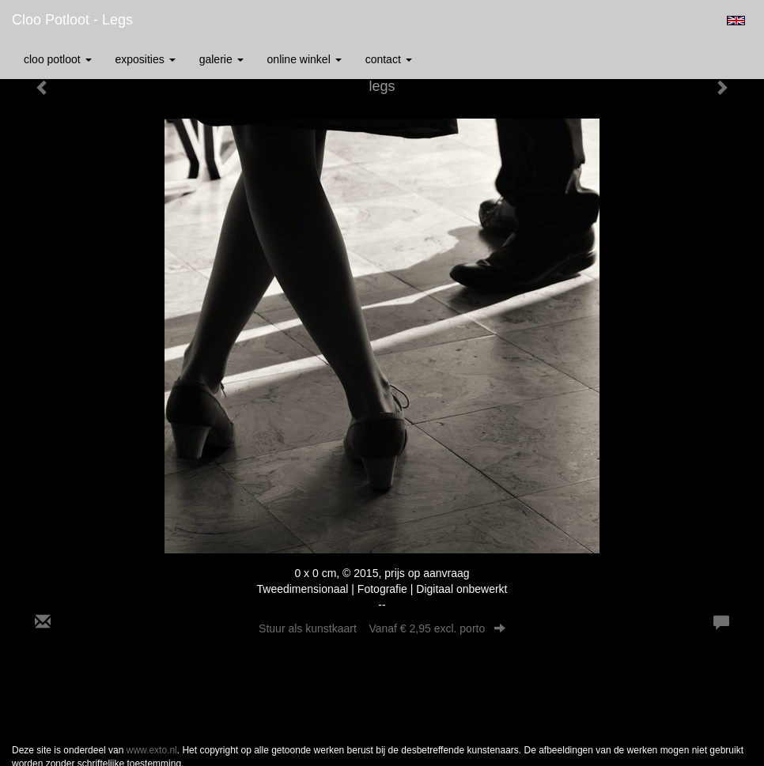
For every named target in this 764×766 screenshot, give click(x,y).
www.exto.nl (152, 750)
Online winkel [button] (304, 59)
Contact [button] (388, 59)
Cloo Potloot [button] (58, 59)
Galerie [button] (221, 59)
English (736, 20)
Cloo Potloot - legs (72, 20)
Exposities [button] (145, 59)
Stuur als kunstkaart (382, 628)
